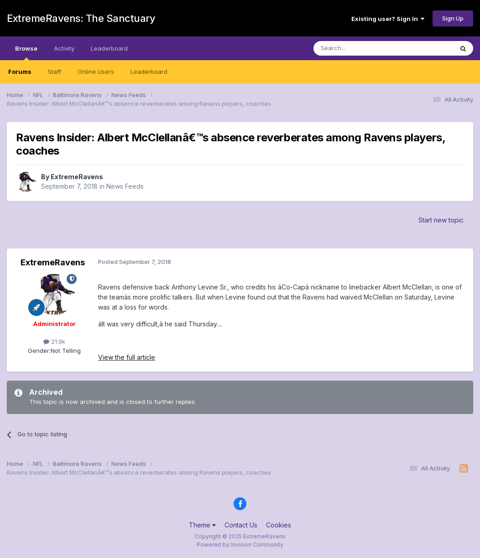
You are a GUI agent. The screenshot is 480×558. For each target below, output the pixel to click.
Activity (64, 48)
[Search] (360, 48)
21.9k (54, 341)
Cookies (278, 525)
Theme (202, 525)
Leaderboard (148, 71)
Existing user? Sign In (387, 18)
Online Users (96, 71)
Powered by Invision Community (240, 544)
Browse (26, 52)
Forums (19, 71)
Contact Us (240, 525)
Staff (54, 71)
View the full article (126, 357)
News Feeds (125, 186)
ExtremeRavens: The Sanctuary (81, 18)
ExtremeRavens (77, 177)
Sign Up (453, 18)
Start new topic (441, 220)
